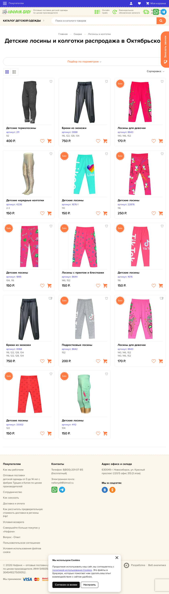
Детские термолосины (21, 128)
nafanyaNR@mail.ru (62, 482)
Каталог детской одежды (22, 20)
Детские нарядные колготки (25, 200)
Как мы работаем (13, 469)
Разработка (138, 565)
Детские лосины (73, 200)
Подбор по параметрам (84, 61)
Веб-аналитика (157, 565)
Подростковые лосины (77, 345)
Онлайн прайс (106, 11)
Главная (63, 34)
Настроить (89, 584)
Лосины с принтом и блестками (83, 272)
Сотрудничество (12, 492)
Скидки (78, 34)
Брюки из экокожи (74, 128)
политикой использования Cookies (72, 570)
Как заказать (11, 497)
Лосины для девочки (132, 128)
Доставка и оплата (14, 503)
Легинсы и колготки (99, 34)
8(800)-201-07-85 (73, 469)
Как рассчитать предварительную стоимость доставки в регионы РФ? (23, 513)
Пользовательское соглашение (21, 542)
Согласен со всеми (66, 584)
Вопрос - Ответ (11, 537)
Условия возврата (13, 522)
